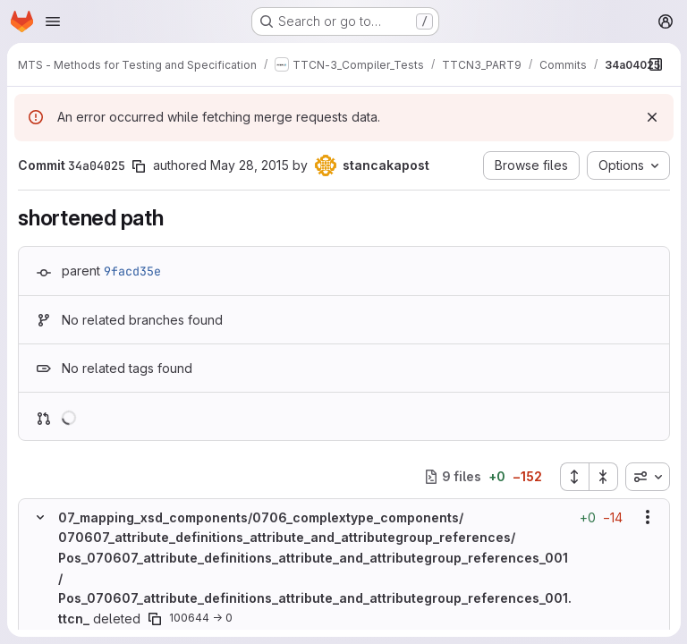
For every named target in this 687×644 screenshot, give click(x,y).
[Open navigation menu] (52, 21)
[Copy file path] (154, 618)
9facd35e (132, 271)
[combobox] (646, 476)
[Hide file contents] (40, 517)
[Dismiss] (651, 117)
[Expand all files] (573, 476)
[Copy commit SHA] (138, 166)
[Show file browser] (654, 64)
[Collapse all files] (603, 476)
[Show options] (646, 517)
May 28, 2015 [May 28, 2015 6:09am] (249, 165)
